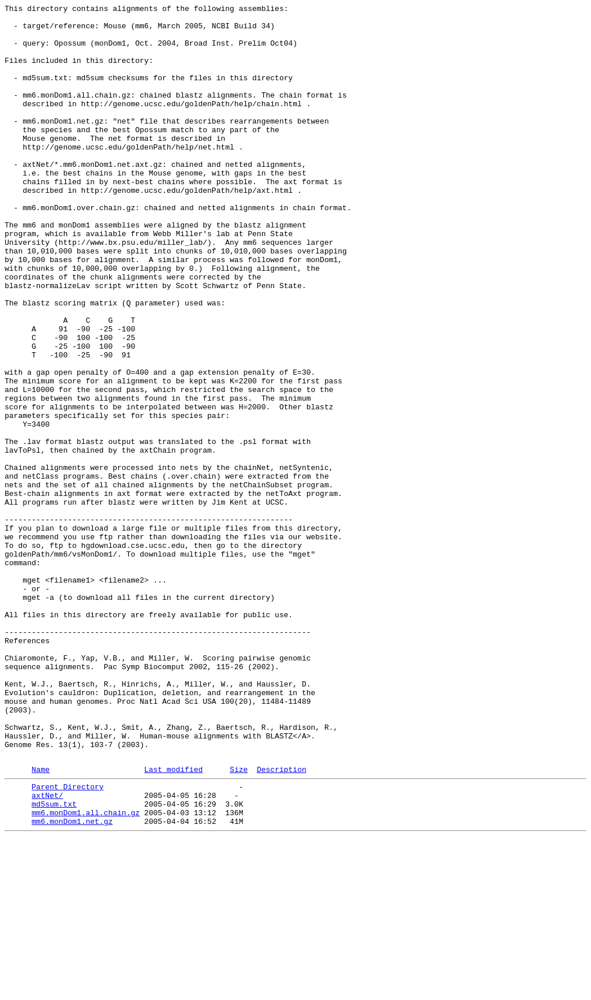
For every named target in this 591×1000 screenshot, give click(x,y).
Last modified (173, 921)
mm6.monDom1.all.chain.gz (86, 972)
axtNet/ (47, 951)
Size (239, 921)
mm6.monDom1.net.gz (72, 982)
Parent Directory (68, 940)
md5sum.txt (54, 961)
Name (41, 921)
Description (281, 921)
